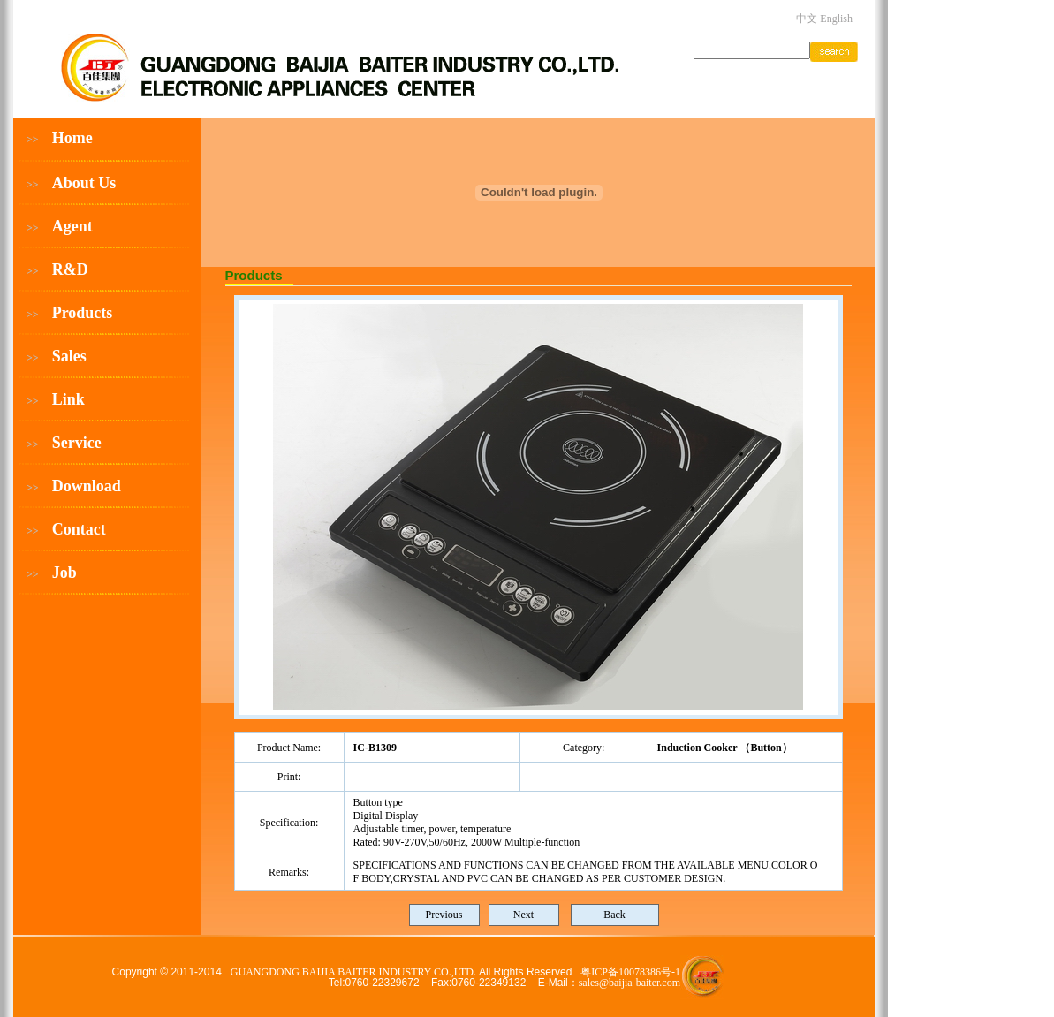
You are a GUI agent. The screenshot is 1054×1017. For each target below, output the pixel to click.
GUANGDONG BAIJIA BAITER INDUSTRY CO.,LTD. (355, 972)
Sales (69, 356)
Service (77, 443)
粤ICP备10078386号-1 (630, 972)
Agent (72, 226)
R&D (70, 269)
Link (68, 399)
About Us (84, 183)
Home (72, 138)
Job (64, 572)
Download (86, 486)
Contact (79, 529)
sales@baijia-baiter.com (629, 982)
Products (82, 313)
